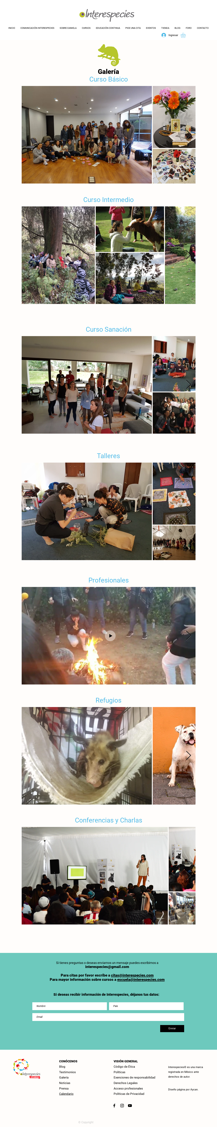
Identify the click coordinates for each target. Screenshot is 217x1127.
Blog (62, 1066)
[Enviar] (172, 1028)
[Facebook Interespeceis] (114, 1105)
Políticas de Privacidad (129, 1094)
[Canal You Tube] (130, 1105)
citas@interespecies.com (132, 975)
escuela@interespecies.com (141, 979)
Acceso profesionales (128, 1088)
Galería (64, 1077)
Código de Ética (124, 1066)
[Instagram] (122, 1105)
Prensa (64, 1088)
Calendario (66, 1094)
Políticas (119, 1072)
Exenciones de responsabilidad (134, 1077)
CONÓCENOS (68, 1061)
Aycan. (194, 1089)
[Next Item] (188, 135)
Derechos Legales (126, 1083)
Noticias (64, 1083)
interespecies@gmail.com (107, 967)
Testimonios (67, 1072)
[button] (108, 28)
